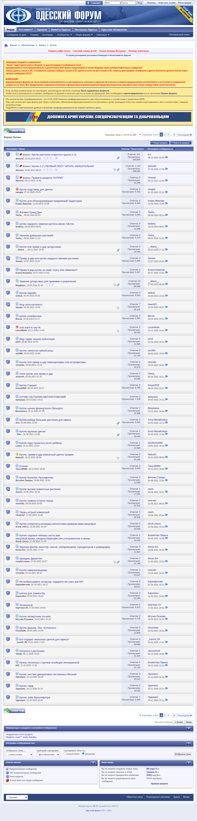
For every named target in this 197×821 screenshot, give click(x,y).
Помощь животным (139, 51)
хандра (19, 192)
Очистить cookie (167, 3)
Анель (19, 492)
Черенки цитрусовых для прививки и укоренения (47, 281)
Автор (22, 149)
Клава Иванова (23, 204)
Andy (25, 737)
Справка (34, 35)
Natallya (32, 737)
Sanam (19, 261)
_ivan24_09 (21, 642)
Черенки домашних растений (36, 235)
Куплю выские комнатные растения (40, 489)
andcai (19, 296)
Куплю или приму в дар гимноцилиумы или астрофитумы (52, 362)
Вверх (189, 722)
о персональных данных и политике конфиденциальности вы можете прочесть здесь (59, 107)
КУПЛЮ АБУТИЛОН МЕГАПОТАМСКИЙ (42, 396)
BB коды (150, 768)
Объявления (27, 45)
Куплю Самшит (28, 385)
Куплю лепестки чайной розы (36, 350)
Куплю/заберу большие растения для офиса (45, 419)
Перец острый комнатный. (34, 512)
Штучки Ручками (24, 619)
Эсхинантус (26, 605)
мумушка (20, 400)
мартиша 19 (22, 607)
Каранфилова (23, 584)
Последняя (185, 134)
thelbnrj (19, 227)
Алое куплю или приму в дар (36, 373)
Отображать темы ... (16, 750)
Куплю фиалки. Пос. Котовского (37, 627)
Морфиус (20, 285)
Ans (18, 422)
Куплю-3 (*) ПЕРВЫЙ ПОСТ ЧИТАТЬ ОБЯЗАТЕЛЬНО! (63, 166)
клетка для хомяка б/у (32, 593)
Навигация (101, 35)
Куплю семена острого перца (36, 500)
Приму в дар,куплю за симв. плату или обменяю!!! (48, 270)
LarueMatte (21, 330)
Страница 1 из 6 (150, 134)
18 (56, 158)
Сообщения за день (16, 35)
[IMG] (149, 775)
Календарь (47, 35)
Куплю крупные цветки (32, 431)
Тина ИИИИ (21, 469)
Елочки (23, 466)
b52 (17, 665)
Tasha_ (19, 215)
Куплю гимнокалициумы (33, 570)
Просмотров (137, 149)
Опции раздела (160, 143)
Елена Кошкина (24, 273)
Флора (42, 45)
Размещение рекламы (158, 796)
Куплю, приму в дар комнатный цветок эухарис (46, 454)
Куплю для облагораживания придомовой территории (50, 200)
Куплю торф (26, 685)
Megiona (10, 737)
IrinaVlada (21, 630)
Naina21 (20, 457)
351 (138, 154)
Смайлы (150, 772)
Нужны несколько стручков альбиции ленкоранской (49, 662)
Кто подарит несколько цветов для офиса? (44, 639)
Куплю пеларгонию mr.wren (35, 616)
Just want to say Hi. (30, 327)
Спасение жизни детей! (85, 51)
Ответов (125, 149)
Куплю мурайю (28, 292)
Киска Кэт (21, 550)
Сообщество (63, 35)
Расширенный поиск (179, 34)
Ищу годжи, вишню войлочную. (37, 339)
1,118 (137, 166)
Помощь (151, 3)
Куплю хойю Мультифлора (34, 697)
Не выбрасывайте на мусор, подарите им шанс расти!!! (51, 581)
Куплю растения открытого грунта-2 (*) (54, 154)
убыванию (88, 753)
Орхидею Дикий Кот (31, 558)
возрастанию (71, 753)
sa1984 (19, 353)
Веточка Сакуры (24, 480)
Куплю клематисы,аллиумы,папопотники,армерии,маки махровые (57, 523)
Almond (19, 159)
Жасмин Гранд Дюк (30, 212)
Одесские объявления (114, 29)
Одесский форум (93, 810)
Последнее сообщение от (161, 149)
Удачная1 (20, 677)
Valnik (19, 654)
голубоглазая (23, 561)
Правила (42, 29)
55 (139, 281)
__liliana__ (21, 249)
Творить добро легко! (59, 51)
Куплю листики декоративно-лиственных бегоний (48, 674)
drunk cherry (22, 526)
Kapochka (21, 596)
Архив (177, 796)
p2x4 (18, 342)
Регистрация (184, 3)
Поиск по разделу (181, 143)
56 (56, 169)
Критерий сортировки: (48, 750)
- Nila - (19, 434)
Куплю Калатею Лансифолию (36, 477)
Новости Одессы (60, 29)
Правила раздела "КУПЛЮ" (47, 177)
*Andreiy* (20, 515)
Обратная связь (135, 796)
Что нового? (26, 29)
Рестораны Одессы (86, 29)
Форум (10, 29)
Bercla (19, 319)
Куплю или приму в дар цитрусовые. (40, 246)
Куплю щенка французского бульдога (41, 408)
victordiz (20, 365)
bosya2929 (21, 388)
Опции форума (83, 35)
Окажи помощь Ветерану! (112, 51)
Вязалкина (21, 411)
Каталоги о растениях (32, 651)
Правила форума (159, 783)
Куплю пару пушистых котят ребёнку (40, 443)
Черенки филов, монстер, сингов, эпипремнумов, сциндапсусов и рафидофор (64, 547)
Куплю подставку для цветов (36, 189)
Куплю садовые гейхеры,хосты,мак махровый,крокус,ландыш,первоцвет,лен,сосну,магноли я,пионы (53, 537)
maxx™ (18, 737)
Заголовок (12, 149)
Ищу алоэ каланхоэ (30, 304)
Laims (19, 446)
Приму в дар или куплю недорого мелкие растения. (49, 258)
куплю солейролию (30, 316)
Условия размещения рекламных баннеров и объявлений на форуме (98, 55)
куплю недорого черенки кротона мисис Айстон (46, 223)
